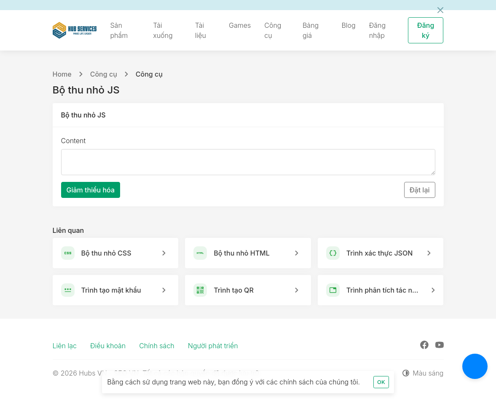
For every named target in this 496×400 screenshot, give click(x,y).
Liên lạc (65, 345)
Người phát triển (213, 345)
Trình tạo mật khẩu (111, 290)
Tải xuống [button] (162, 30)
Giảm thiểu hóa (91, 190)
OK (381, 382)
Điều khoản (108, 345)
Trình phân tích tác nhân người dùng (383, 290)
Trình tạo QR (234, 290)
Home (62, 74)
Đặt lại (420, 190)
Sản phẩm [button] (119, 30)
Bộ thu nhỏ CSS (106, 253)
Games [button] (240, 25)
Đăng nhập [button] (377, 30)
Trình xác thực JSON (379, 253)
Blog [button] (348, 25)
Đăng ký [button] (425, 30)
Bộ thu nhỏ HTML (242, 253)
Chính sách (156, 345)
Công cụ (103, 74)
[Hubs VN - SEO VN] (75, 30)
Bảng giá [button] (311, 30)
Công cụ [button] (272, 30)
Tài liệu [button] (200, 30)
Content (73, 140)
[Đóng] (440, 10)
